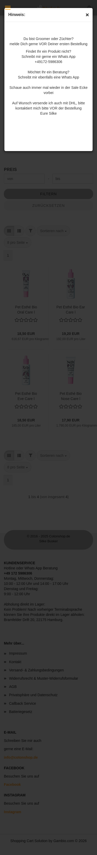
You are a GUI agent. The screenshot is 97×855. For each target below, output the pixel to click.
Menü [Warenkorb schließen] (8, 7)
